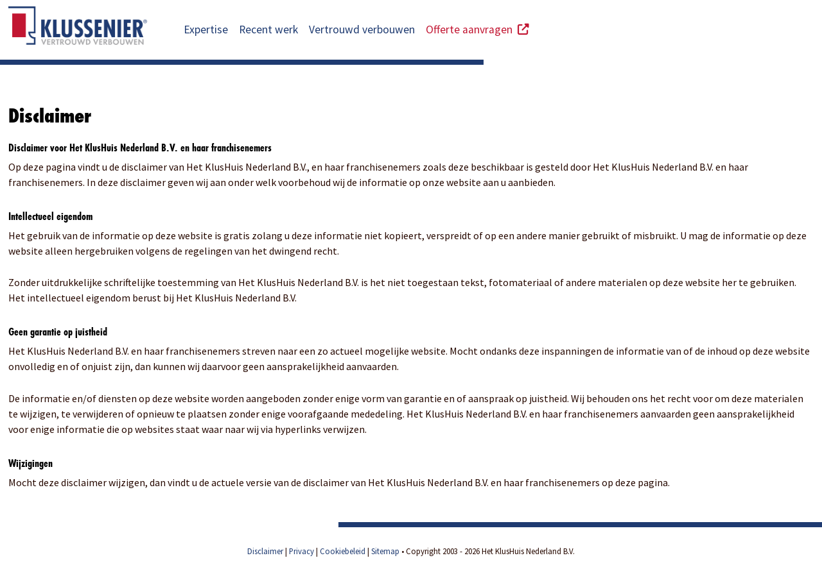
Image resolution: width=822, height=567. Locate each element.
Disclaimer (265, 551)
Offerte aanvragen (477, 29)
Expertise (206, 29)
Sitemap (385, 551)
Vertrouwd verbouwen (362, 29)
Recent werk (268, 29)
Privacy (301, 551)
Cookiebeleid (342, 551)
